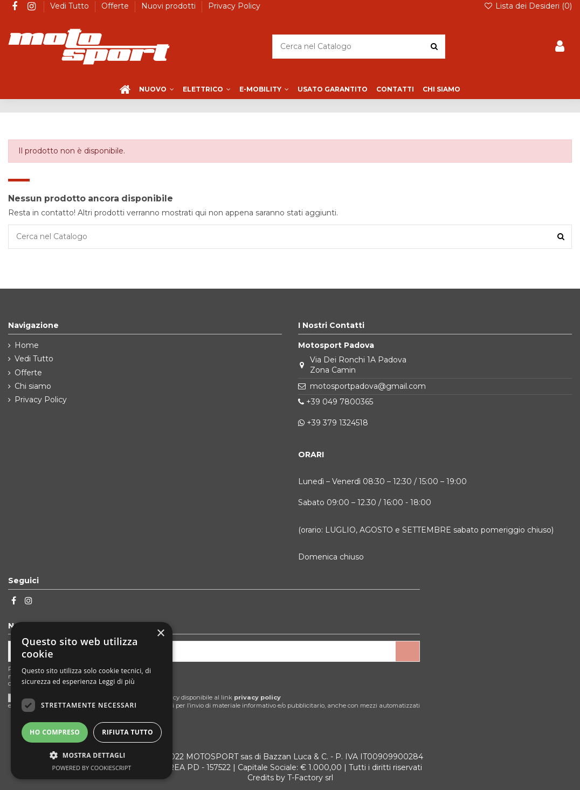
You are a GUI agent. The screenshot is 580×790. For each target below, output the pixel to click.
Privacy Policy (234, 6)
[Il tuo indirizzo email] (202, 651)
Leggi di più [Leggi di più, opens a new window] (117, 681)
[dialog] (91, 700)
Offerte (116, 6)
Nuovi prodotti (169, 6)
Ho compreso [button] (55, 732)
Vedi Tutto (70, 6)
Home (27, 345)
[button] (92, 755)
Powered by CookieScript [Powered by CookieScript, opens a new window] (92, 768)
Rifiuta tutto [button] (127, 732)
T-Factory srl (310, 777)
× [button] (160, 634)
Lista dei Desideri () (528, 6)
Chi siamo (33, 386)
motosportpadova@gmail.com (368, 386)
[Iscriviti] (407, 651)
